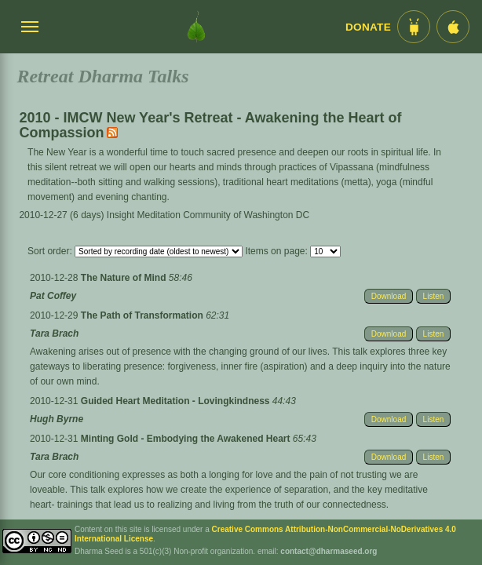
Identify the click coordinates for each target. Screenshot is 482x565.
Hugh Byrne (56, 419)
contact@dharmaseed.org (328, 551)
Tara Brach (54, 333)
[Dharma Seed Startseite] (196, 26)
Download (388, 296)
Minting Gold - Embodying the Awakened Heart (187, 438)
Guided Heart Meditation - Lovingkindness (176, 401)
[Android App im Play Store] (413, 26)
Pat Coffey (53, 295)
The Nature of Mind (125, 277)
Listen (433, 296)
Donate (368, 27)
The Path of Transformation (143, 315)
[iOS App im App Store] (452, 26)
